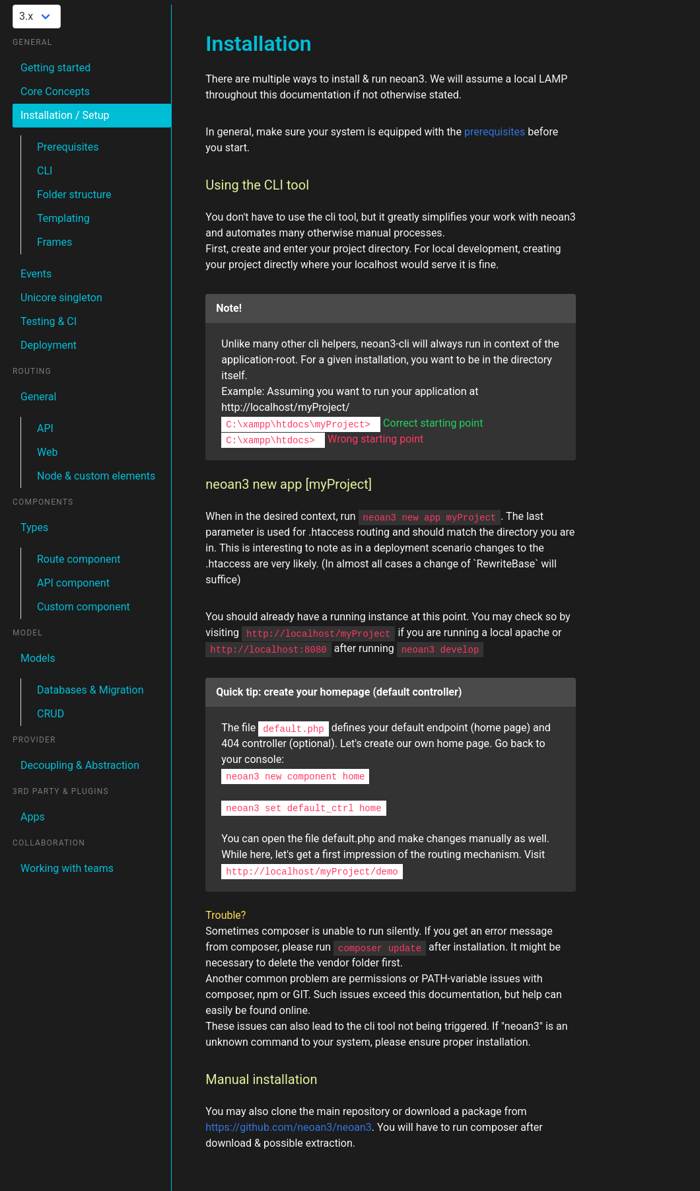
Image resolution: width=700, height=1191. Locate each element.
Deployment (48, 345)
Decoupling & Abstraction (79, 765)
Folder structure (74, 194)
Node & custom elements (96, 476)
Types (34, 527)
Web (47, 452)
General (38, 396)
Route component (79, 559)
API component (73, 583)
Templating (63, 218)
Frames (54, 242)
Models (37, 658)
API (45, 428)
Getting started (55, 67)
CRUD (50, 713)
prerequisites (494, 132)
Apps (32, 817)
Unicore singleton (61, 297)
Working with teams (67, 868)
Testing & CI (48, 321)
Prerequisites (68, 147)
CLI (44, 170)
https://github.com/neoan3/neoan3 (288, 1127)
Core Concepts (55, 91)
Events (36, 274)
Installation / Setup (65, 115)
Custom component (83, 606)
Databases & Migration (90, 690)
